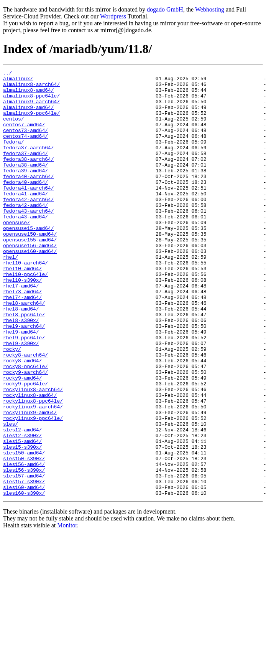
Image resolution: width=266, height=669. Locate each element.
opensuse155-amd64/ (30, 274)
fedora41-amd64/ (25, 218)
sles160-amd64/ (24, 571)
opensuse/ (16, 253)
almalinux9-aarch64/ (31, 108)
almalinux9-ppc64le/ (31, 122)
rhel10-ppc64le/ (25, 315)
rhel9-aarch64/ (24, 377)
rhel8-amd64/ (21, 356)
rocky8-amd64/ (22, 419)
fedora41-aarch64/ (28, 211)
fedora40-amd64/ (25, 205)
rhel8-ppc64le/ (24, 363)
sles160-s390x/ (24, 578)
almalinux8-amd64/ (28, 94)
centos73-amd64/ (25, 142)
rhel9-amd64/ (21, 384)
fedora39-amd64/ (25, 191)
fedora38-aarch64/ (28, 177)
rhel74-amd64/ (22, 343)
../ (7, 73)
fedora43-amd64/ (25, 246)
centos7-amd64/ (24, 135)
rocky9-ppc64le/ (25, 446)
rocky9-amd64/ (22, 439)
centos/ (13, 129)
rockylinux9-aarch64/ (33, 474)
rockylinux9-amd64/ (30, 481)
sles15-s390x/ (22, 522)
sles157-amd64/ (24, 557)
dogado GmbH (165, 9)
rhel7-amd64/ (21, 329)
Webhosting (209, 9)
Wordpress (113, 16)
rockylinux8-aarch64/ (33, 453)
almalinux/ (18, 80)
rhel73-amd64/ (22, 336)
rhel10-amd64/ (22, 308)
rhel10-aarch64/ (25, 301)
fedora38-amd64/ (25, 184)
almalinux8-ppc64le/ (31, 101)
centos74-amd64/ (25, 149)
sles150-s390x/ (24, 536)
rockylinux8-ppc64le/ (33, 467)
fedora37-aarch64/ (28, 163)
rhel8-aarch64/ (24, 350)
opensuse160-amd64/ (30, 287)
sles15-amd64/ (22, 515)
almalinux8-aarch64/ (31, 87)
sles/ (10, 495)
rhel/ (10, 294)
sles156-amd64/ (24, 543)
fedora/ (13, 156)
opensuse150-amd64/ (30, 267)
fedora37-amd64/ (25, 170)
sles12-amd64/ (22, 502)
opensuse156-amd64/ (30, 281)
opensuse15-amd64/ (28, 260)
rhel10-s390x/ (22, 322)
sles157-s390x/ (24, 564)
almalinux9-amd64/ (28, 115)
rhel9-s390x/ (21, 398)
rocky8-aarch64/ (25, 412)
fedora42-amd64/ (25, 232)
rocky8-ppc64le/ (25, 426)
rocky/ (12, 405)
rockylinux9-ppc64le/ (33, 488)
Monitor (67, 610)
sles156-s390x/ (24, 550)
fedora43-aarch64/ (28, 239)
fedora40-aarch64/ (28, 198)
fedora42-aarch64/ (28, 225)
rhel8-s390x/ (21, 370)
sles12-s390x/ (22, 508)
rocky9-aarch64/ (25, 432)
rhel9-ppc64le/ (24, 391)
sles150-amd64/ (24, 529)
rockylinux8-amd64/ (30, 460)
